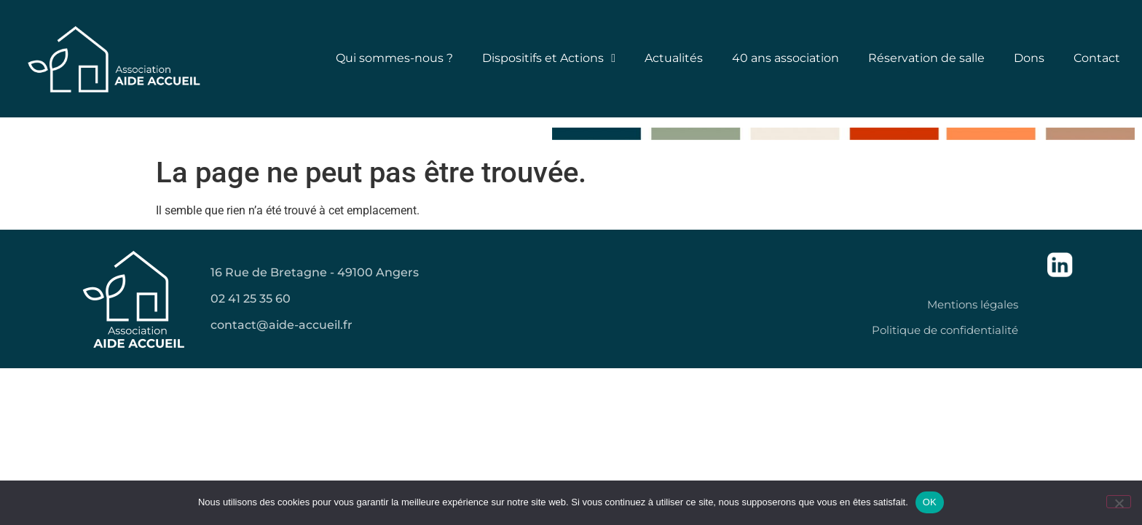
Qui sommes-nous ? (394, 58)
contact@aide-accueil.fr (281, 325)
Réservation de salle (926, 58)
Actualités (674, 58)
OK (930, 502)
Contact (1097, 58)
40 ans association (785, 58)
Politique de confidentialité (945, 330)
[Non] (1118, 501)
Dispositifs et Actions (548, 58)
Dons (1029, 58)
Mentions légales (972, 304)
